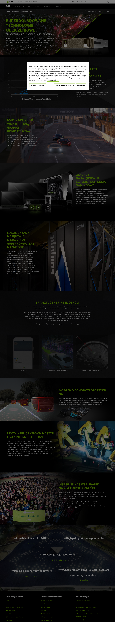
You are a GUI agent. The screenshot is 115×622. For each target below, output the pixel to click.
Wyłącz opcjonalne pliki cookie (64, 85)
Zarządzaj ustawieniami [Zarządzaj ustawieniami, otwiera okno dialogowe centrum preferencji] (38, 85)
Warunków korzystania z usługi (38, 79)
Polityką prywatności (53, 80)
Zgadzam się (81, 85)
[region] (58, 76)
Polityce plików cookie (43, 77)
